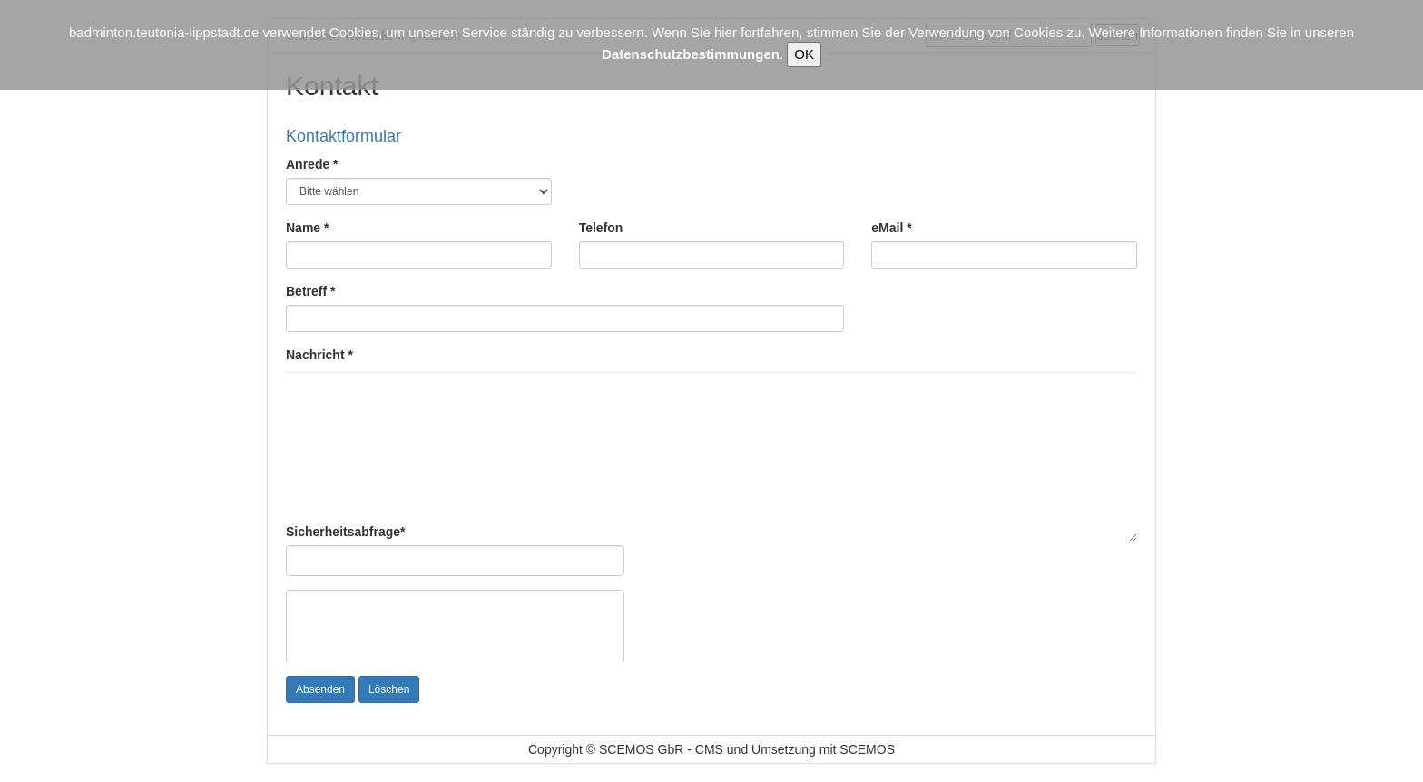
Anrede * (312, 164)
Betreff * (310, 291)
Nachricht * (319, 354)
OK (804, 54)
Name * (307, 227)
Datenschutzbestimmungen (691, 54)
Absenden (320, 689)
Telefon (601, 227)
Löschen (388, 689)
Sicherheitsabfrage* (346, 531)
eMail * (891, 227)
